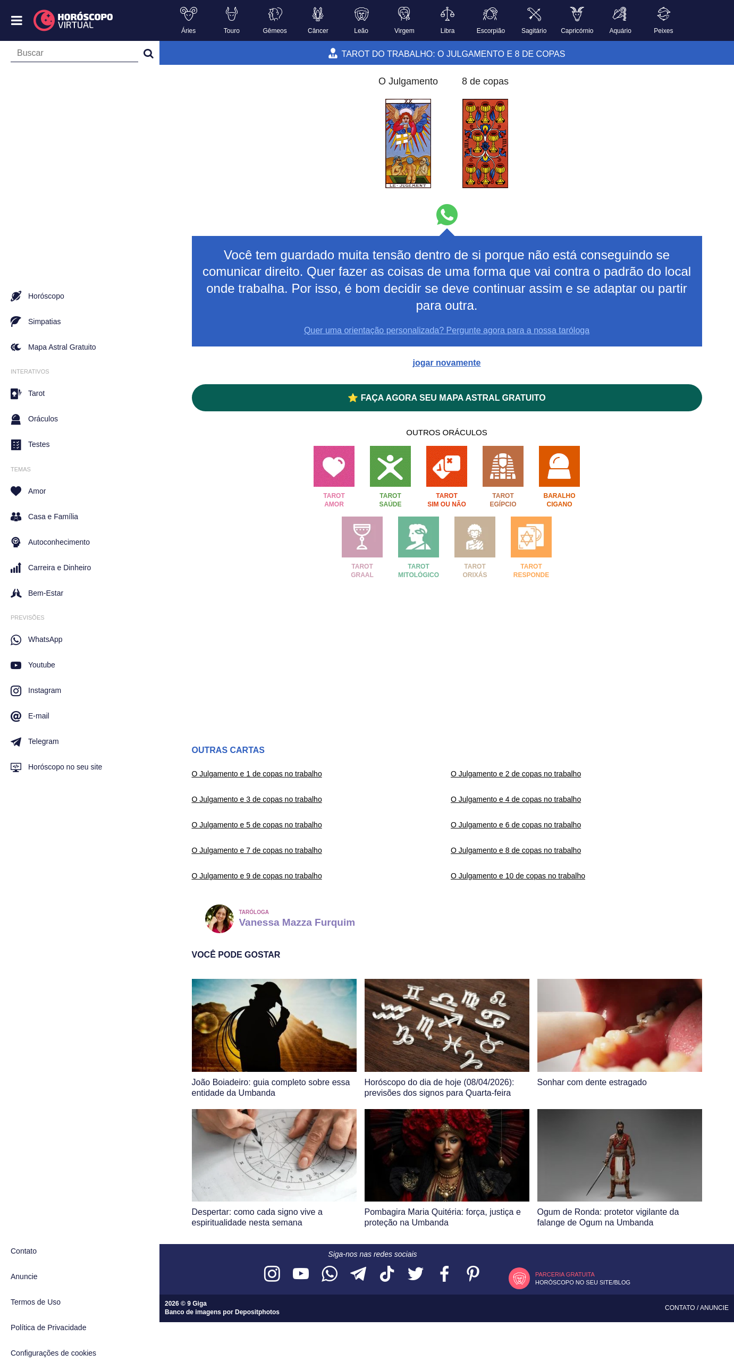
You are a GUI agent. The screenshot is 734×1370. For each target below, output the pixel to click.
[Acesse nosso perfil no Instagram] (272, 1274)
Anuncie (24, 1276)
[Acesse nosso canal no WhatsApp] (329, 1274)
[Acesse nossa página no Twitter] (416, 1274)
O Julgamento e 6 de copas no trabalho (516, 825)
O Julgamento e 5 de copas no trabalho (257, 825)
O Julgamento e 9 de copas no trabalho (257, 876)
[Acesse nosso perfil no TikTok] (387, 1274)
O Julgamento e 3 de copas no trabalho (257, 799)
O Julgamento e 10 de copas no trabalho (518, 876)
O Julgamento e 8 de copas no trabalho (516, 850)
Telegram (35, 742)
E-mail (30, 716)
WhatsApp (37, 640)
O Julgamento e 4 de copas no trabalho (516, 799)
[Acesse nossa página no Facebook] (444, 1274)
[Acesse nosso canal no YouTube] (301, 1274)
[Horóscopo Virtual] (73, 20)
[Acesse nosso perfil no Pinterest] (473, 1274)
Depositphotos (257, 1312)
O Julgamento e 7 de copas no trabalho (257, 850)
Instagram (36, 691)
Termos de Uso (36, 1302)
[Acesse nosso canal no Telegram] (358, 1274)
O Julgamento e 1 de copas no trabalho (257, 773)
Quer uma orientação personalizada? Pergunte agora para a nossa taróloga (446, 330)
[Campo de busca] (74, 55)
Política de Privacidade (48, 1327)
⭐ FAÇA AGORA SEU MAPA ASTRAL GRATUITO (446, 397)
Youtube (33, 665)
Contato (24, 1251)
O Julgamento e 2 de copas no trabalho (516, 773)
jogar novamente (446, 362)
